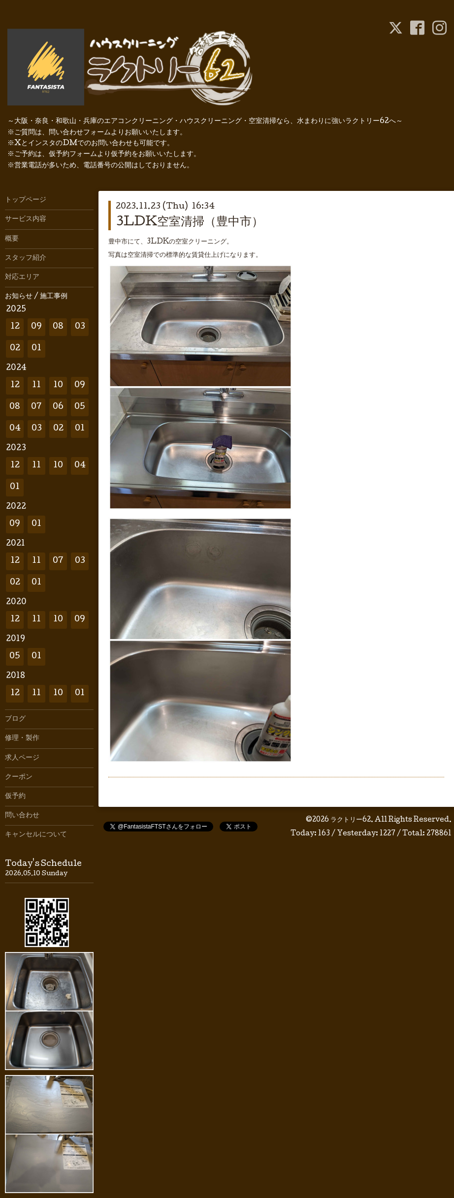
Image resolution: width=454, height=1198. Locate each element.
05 (79, 407)
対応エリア (22, 277)
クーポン (18, 777)
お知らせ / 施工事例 (36, 297)
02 (15, 348)
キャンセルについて (36, 835)
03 (80, 327)
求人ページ (22, 758)
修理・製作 (22, 738)
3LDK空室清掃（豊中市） (189, 222)
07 (36, 407)
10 (58, 385)
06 (58, 407)
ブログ (15, 719)
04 (15, 429)
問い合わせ (22, 816)
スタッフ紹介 (25, 258)
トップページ (25, 200)
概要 (12, 239)
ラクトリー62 (350, 820)
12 (15, 327)
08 (58, 327)
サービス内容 (25, 219)
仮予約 (15, 796)
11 (36, 385)
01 (36, 348)
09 (36, 327)
